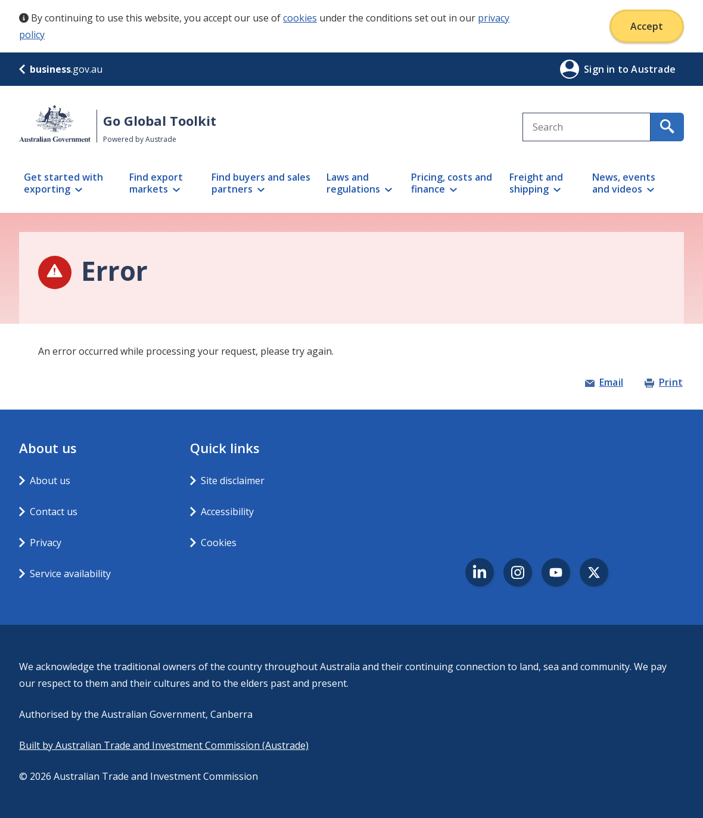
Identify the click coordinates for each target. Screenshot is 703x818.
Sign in (601, 69)
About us (50, 480)
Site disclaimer (233, 480)
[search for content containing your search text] (667, 127)
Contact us (53, 511)
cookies (300, 17)
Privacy (45, 542)
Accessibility (227, 511)
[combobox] (586, 127)
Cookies (219, 542)
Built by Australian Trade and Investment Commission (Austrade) (164, 745)
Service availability (70, 573)
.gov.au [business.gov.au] (60, 69)
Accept (646, 26)
